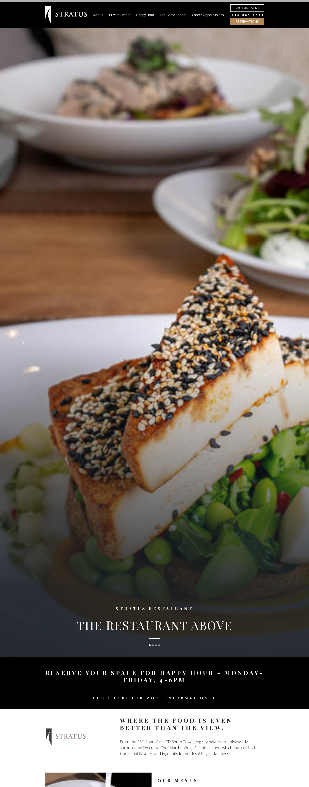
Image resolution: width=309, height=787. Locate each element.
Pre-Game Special (173, 15)
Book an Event (247, 8)
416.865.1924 (248, 15)
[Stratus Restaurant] (66, 15)
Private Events (119, 15)
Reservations (247, 21)
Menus (98, 15)
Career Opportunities (208, 15)
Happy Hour (145, 15)
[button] (23, 342)
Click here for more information (151, 698)
